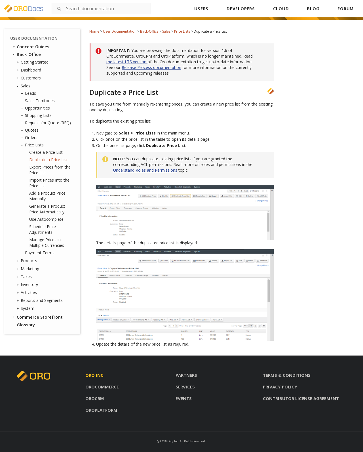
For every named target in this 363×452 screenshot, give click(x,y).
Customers (29, 78)
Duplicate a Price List (48, 159)
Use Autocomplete (46, 219)
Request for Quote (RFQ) (46, 123)
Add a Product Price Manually (47, 195)
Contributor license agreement (301, 398)
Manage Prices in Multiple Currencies (46, 242)
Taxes (25, 276)
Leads (29, 93)
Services (185, 387)
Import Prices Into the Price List (49, 182)
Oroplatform (101, 410)
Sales (166, 31)
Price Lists (182, 31)
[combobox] (101, 8)
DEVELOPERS (241, 8)
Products (27, 261)
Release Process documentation (151, 67)
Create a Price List (46, 152)
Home (94, 31)
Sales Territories (40, 100)
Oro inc (94, 375)
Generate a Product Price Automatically (47, 209)
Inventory (28, 284)
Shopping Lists (37, 115)
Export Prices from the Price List (50, 169)
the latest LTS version (126, 61)
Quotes (30, 130)
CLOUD (281, 8)
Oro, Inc (172, 441)
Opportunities (36, 108)
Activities (27, 292)
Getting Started (33, 62)
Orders (29, 137)
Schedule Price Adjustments (42, 229)
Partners (186, 375)
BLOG (313, 8)
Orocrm (94, 398)
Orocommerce (102, 387)
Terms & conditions (287, 375)
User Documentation (119, 31)
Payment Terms (39, 252)
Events (184, 398)
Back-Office (149, 31)
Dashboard (29, 70)
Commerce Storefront (37, 317)
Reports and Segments (40, 300)
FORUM (345, 8)
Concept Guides (30, 46)
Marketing (28, 269)
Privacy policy (280, 387)
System (26, 308)
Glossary (26, 324)
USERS (201, 8)
